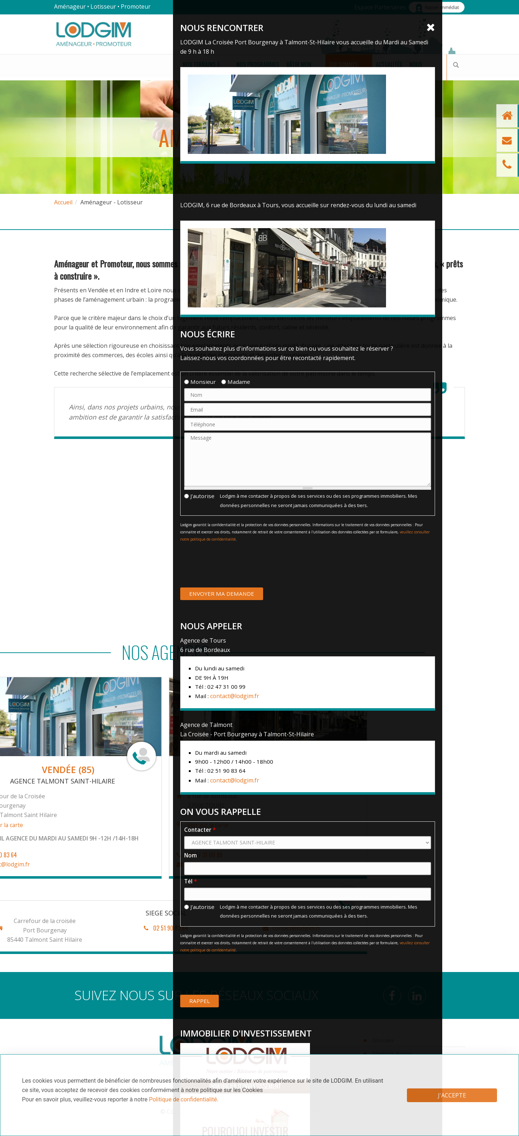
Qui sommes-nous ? (301, 71)
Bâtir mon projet (233, 71)
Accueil (63, 202)
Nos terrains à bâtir (86, 71)
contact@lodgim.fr (83, 928)
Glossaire (383, 1040)
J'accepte (452, 1095)
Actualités (362, 71)
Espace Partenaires (380, 7)
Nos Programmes (164, 71)
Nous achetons (411, 71)
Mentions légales (392, 1053)
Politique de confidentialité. (183, 1099)
